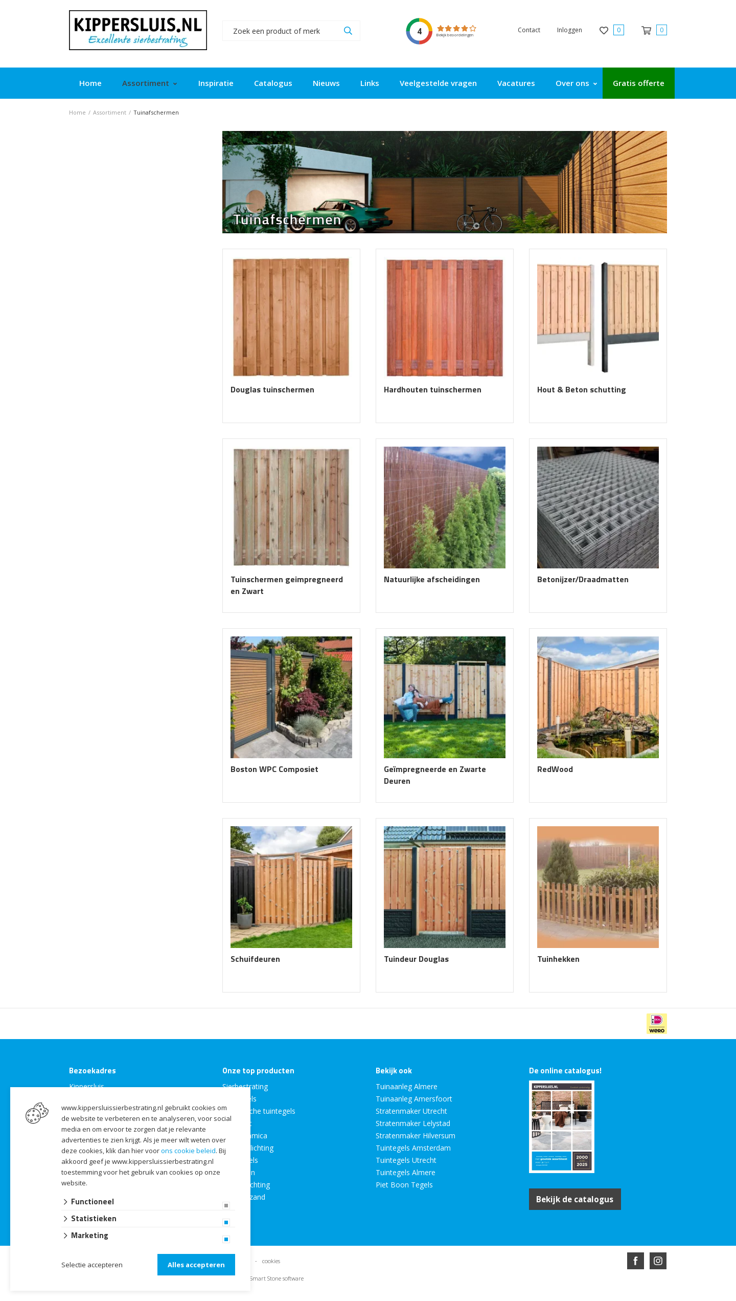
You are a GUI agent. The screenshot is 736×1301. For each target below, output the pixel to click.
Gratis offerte (638, 83)
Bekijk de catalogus (577, 1198)
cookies (271, 1260)
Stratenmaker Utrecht (411, 1111)
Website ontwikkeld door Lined (289, 1296)
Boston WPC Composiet (274, 769)
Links (369, 83)
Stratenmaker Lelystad (413, 1123)
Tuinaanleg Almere (407, 1086)
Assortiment (145, 83)
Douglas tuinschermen (272, 389)
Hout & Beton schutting (581, 389)
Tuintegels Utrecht (406, 1160)
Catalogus (273, 83)
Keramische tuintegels (258, 1111)
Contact (529, 30)
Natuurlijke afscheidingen (432, 579)
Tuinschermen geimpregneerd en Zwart (287, 585)
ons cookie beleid (188, 1150)
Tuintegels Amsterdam (413, 1148)
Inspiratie (216, 83)
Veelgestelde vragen (438, 83)
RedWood (555, 769)
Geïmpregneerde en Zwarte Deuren (435, 775)
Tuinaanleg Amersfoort (414, 1099)
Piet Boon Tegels (404, 1184)
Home (90, 83)
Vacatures (516, 83)
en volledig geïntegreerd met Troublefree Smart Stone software (408, 1296)
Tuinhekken (558, 959)
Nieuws (326, 83)
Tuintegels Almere (405, 1172)
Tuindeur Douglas (416, 959)
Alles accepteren (196, 1264)
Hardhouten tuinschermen (432, 389)
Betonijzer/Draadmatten (583, 579)
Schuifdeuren (255, 959)
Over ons (572, 83)
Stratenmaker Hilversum (415, 1135)
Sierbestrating (245, 1086)
